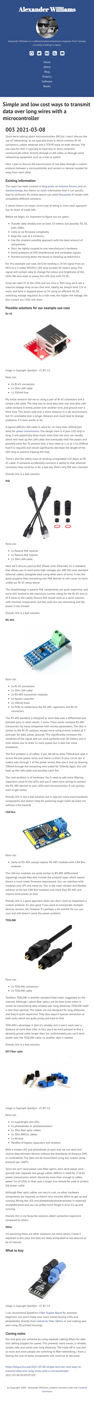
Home (47, 62)
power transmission (27, 431)
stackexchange (14, 190)
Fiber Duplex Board (50, 1313)
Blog (47, 72)
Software (47, 81)
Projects (47, 76)
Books (47, 86)
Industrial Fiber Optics (50, 1321)
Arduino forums (68, 186)
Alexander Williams (46, 9)
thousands (65, 194)
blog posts (48, 186)
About (47, 67)
